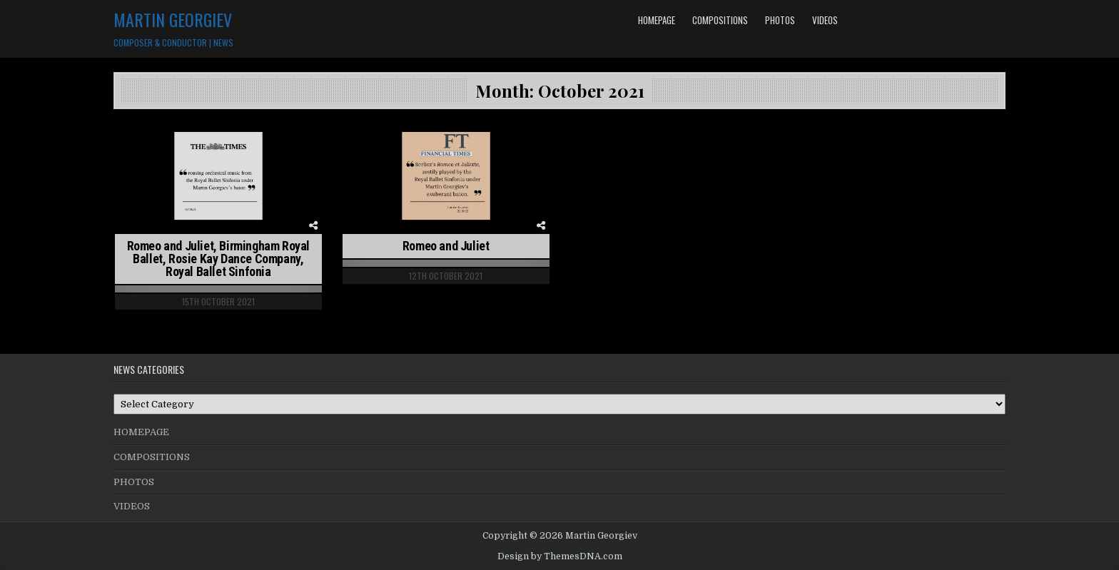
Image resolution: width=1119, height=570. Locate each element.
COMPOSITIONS (720, 20)
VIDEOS (825, 20)
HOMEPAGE (656, 20)
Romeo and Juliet (446, 245)
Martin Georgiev (172, 19)
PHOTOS (780, 20)
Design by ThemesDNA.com (559, 556)
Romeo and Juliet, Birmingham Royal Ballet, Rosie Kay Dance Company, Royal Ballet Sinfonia (218, 258)
